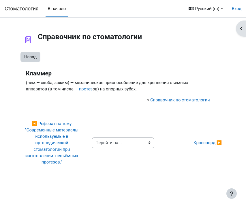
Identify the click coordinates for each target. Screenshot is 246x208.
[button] (206, 8)
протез (86, 89)
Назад (30, 57)
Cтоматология (22, 9)
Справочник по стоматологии (180, 100)
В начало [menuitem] (57, 8)
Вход (236, 8)
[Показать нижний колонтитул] (231, 193)
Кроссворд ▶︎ (208, 142)
